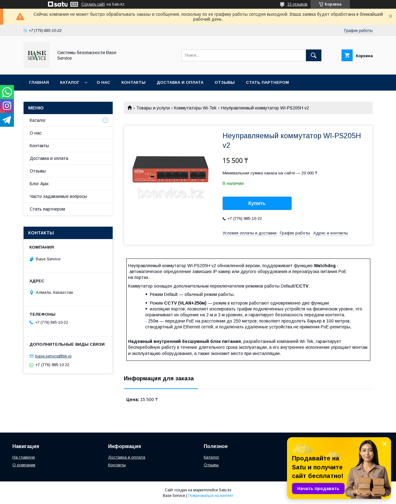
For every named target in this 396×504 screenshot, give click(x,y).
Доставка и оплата (180, 82)
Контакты (133, 82)
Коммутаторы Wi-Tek (195, 107)
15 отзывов (297, 4)
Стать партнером (267, 82)
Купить (257, 203)
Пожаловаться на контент (210, 495)
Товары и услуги (153, 107)
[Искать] (313, 55)
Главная (39, 82)
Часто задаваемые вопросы (58, 196)
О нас (103, 82)
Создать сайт (93, 4)
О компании (23, 465)
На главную (23, 457)
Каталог (69, 82)
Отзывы (225, 82)
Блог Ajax (39, 183)
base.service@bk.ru (53, 356)
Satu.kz (225, 490)
